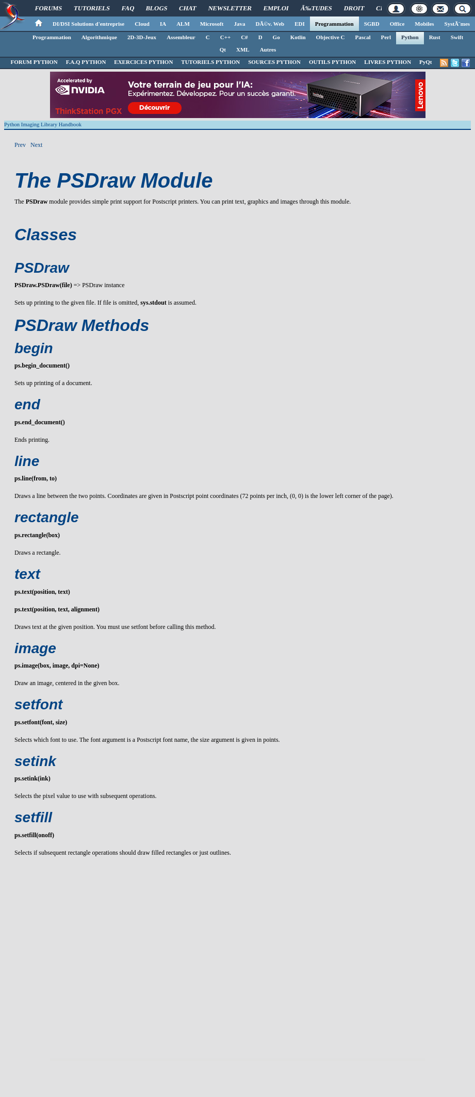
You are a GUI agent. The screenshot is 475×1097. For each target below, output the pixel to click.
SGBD (372, 24)
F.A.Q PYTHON (86, 62)
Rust (434, 37)
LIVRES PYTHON (387, 62)
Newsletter (230, 8)
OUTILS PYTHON (332, 62)
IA (163, 24)
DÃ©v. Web (269, 24)
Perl (386, 37)
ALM (183, 24)
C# (244, 37)
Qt (223, 49)
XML (243, 49)
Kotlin (298, 37)
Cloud (142, 24)
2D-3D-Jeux (141, 37)
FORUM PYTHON (33, 62)
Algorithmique (99, 37)
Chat (188, 8)
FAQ (128, 8)
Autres (268, 49)
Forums (48, 8)
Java (239, 24)
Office (397, 24)
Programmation (334, 24)
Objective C (330, 37)
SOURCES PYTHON (274, 62)
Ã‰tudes (316, 8)
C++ (225, 37)
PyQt (425, 62)
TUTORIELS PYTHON (210, 62)
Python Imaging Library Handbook (42, 124)
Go (276, 37)
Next (36, 144)
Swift (457, 37)
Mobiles (424, 24)
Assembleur (181, 37)
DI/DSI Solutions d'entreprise (88, 24)
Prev (20, 144)
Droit (354, 8)
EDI (299, 24)
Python (410, 37)
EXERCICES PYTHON (143, 62)
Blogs (156, 8)
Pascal (363, 37)
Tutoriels (91, 8)
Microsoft (212, 24)
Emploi (276, 8)
